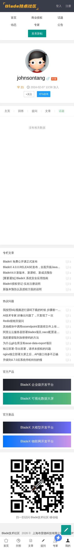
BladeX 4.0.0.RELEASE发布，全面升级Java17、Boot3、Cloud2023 (32, 267)
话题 (60, 17)
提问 (34, 111)
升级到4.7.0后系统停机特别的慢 (22, 359)
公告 (60, 24)
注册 (68, 6)
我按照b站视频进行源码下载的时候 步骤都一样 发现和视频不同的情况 (32, 309)
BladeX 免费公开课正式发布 (20, 261)
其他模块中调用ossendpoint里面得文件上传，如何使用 (32, 326)
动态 (13, 24)
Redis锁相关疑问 (13, 321)
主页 (7, 111)
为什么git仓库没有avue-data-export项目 (27, 343)
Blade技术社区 (11, 533)
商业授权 (36, 17)
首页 (13, 17)
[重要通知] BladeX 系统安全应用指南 (25, 278)
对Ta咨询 (44, 94)
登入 (59, 6)
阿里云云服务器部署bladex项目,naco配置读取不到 (32, 332)
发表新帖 (37, 33)
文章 (48, 111)
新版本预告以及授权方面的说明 (22, 289)
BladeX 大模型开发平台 (36, 427)
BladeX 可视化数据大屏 (36, 398)
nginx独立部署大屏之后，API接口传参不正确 (30, 354)
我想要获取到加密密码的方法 (21, 337)
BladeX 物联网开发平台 (36, 441)
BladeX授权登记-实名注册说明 (21, 283)
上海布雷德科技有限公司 (48, 533)
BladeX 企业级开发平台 (36, 384)
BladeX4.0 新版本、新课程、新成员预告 (27, 272)
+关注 (29, 94)
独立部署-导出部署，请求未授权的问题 (27, 348)
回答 (21, 111)
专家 (37, 24)
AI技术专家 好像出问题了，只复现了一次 (28, 315)
